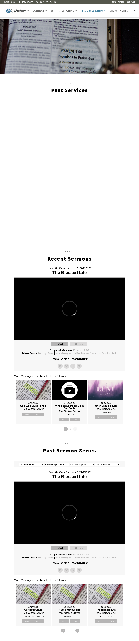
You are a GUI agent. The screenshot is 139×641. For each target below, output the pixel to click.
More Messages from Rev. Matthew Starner (76, 353)
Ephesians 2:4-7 (81, 350)
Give (114, 2)
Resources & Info (92, 11)
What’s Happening (63, 11)
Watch (121, 2)
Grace (51, 353)
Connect (39, 11)
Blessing (42, 353)
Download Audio (109, 353)
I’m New (21, 11)
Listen (80, 344)
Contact (131, 2)
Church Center (119, 11)
